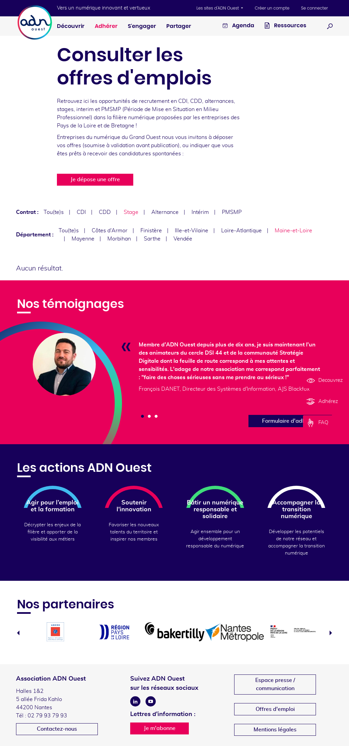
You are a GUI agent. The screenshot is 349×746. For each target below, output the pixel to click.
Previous (18, 633)
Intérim (200, 212)
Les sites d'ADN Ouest (218, 8)
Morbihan (119, 239)
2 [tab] (149, 416)
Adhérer (106, 26)
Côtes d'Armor (109, 230)
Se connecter (314, 8)
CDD (105, 212)
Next (331, 633)
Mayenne (83, 239)
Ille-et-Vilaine (191, 230)
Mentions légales (275, 729)
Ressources (285, 26)
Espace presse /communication (275, 684)
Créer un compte (272, 8)
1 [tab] (142, 416)
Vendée (182, 239)
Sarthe (152, 239)
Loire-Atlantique (241, 230)
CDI (81, 212)
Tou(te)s (54, 212)
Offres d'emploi (275, 709)
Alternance (165, 212)
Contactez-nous (57, 729)
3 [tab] (156, 416)
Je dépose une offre (95, 179)
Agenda (238, 26)
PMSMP (232, 212)
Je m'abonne (160, 728)
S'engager (142, 26)
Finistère (151, 230)
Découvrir (71, 26)
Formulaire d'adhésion (290, 421)
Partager (178, 26)
